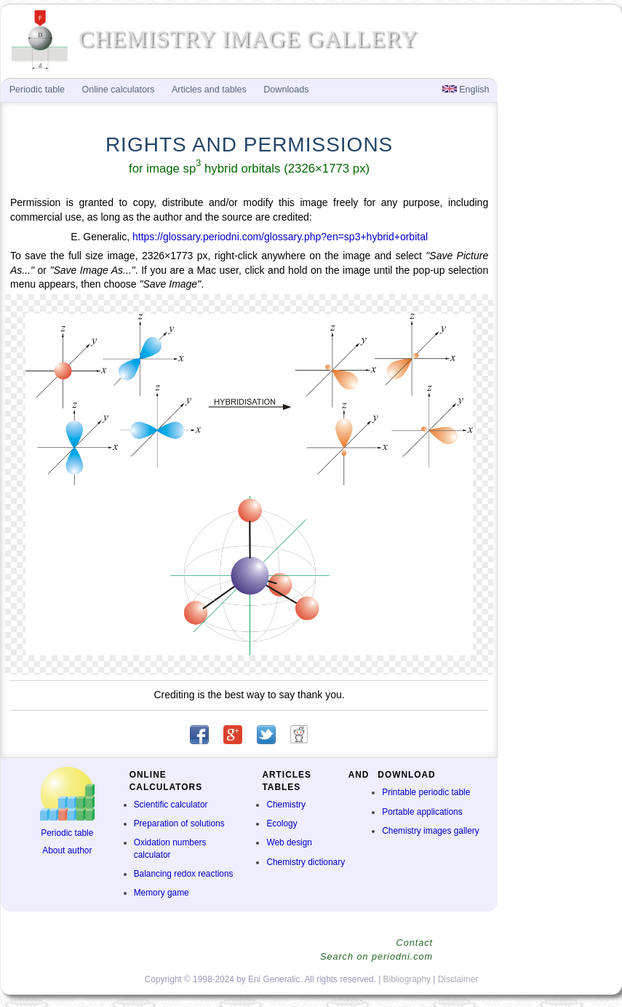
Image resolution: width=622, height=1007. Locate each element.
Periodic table (67, 833)
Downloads (285, 89)
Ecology (281, 823)
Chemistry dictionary (305, 862)
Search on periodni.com (376, 957)
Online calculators (117, 89)
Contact (414, 943)
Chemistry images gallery (430, 831)
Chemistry (286, 804)
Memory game (161, 893)
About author (67, 850)
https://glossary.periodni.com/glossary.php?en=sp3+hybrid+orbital (280, 236)
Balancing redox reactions (184, 874)
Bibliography (407, 979)
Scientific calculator (171, 804)
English (466, 89)
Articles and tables (209, 89)
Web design (289, 842)
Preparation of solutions (179, 823)
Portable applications (422, 812)
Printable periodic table (426, 792)
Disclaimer (458, 979)
